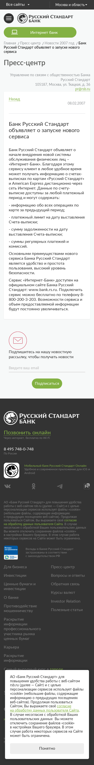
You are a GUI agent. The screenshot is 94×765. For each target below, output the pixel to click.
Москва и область (71, 5)
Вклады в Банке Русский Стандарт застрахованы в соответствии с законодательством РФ (49, 552)
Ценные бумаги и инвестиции (20, 586)
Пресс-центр (63, 567)
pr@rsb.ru (82, 89)
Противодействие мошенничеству (20, 608)
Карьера (11, 647)
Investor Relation (65, 601)
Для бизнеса (15, 567)
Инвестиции (15, 575)
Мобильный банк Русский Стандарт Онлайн (55, 465)
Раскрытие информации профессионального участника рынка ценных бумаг (22, 629)
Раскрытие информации (15, 658)
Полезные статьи (67, 610)
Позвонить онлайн (27, 432)
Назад (14, 99)
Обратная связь (65, 584)
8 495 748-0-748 (19, 449)
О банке (11, 598)
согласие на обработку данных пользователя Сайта (40, 522)
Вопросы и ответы (68, 575)
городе (56, 669)
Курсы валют (63, 593)
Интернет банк (44, 33)
